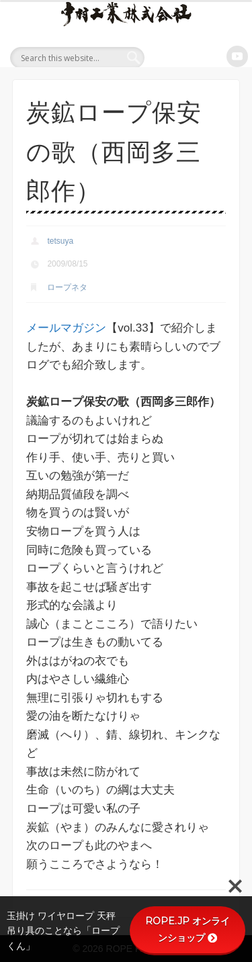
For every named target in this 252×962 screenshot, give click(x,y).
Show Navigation (225, 56)
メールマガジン (66, 328)
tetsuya (60, 241)
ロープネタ (67, 287)
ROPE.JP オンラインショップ (187, 929)
